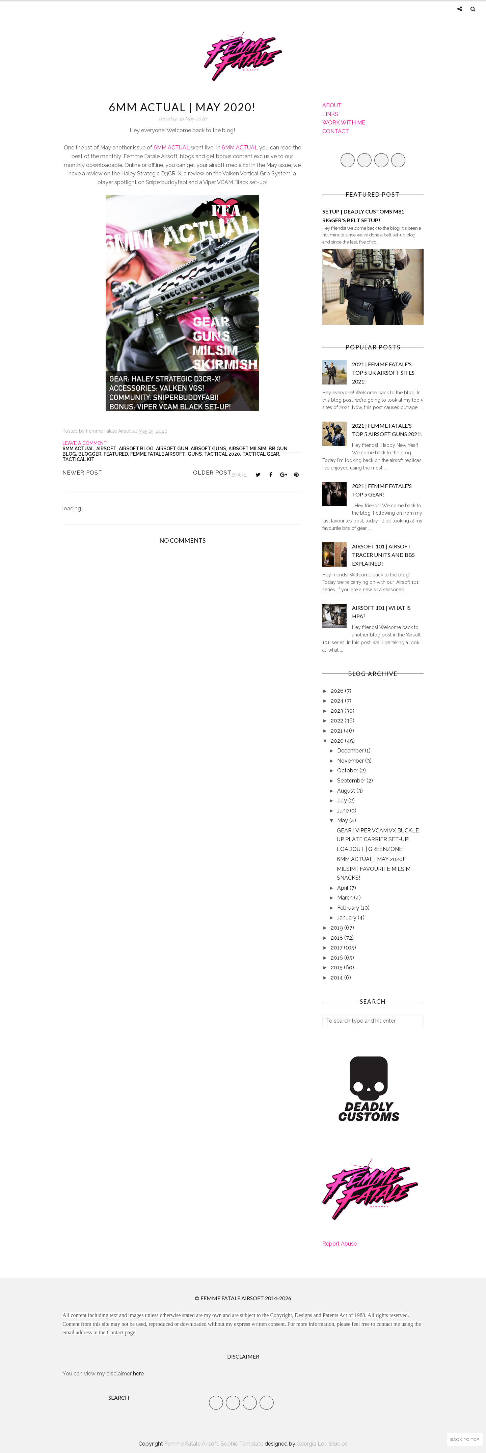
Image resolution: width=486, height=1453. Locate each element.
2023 (338, 711)
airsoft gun (172, 448)
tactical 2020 (222, 454)
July (342, 800)
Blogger (89, 454)
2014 (337, 977)
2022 (338, 720)
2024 (338, 700)
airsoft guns (208, 448)
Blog (69, 454)
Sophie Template (242, 1444)
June (343, 810)
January (347, 917)
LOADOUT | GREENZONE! (370, 849)
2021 (337, 731)
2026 (338, 691)
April (343, 888)
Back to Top (464, 1439)
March (345, 897)
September (352, 780)
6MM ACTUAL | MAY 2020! (370, 859)
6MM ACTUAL (172, 147)
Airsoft (106, 448)
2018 (337, 938)
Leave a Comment (84, 443)
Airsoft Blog (136, 448)
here (138, 1373)
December (351, 750)
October (348, 770)
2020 (338, 741)
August (346, 791)
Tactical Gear (260, 454)
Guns (195, 454)
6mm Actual (78, 448)
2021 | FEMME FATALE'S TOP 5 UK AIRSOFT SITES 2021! (383, 372)
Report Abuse (339, 1244)
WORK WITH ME (343, 122)
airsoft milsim (247, 448)
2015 (337, 967)
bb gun (278, 448)
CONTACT (335, 131)
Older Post (212, 472)
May (343, 820)
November (351, 761)
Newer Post (82, 472)
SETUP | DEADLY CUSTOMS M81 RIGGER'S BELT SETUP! (363, 215)
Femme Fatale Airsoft (157, 454)
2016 (337, 958)
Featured (116, 454)
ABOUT (332, 105)
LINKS (330, 114)
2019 (337, 927)
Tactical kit (78, 459)
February (348, 908)
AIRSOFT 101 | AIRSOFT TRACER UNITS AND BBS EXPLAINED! (383, 555)
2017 (337, 947)
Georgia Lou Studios (322, 1444)
